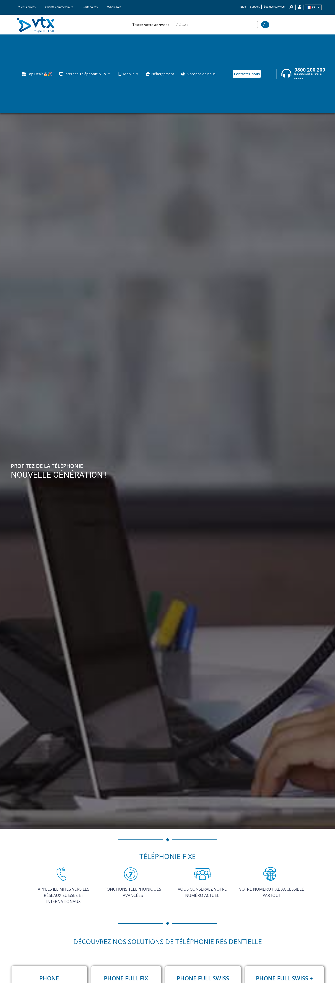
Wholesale (114, 7)
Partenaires (90, 7)
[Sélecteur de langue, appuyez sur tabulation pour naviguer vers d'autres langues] (313, 7)
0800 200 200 (309, 70)
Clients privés (27, 7)
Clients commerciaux (59, 7)
